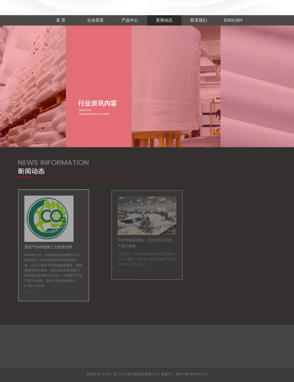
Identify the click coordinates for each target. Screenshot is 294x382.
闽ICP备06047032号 (191, 374)
